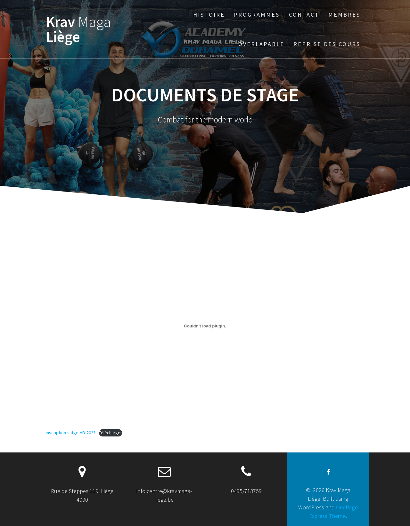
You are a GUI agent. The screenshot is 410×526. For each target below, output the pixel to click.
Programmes (257, 14)
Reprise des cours (326, 44)
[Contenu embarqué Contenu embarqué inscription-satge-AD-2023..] (205, 326)
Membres (344, 14)
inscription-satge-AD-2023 (70, 433)
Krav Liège (78, 29)
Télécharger (110, 433)
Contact (304, 14)
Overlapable (261, 44)
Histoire (209, 14)
